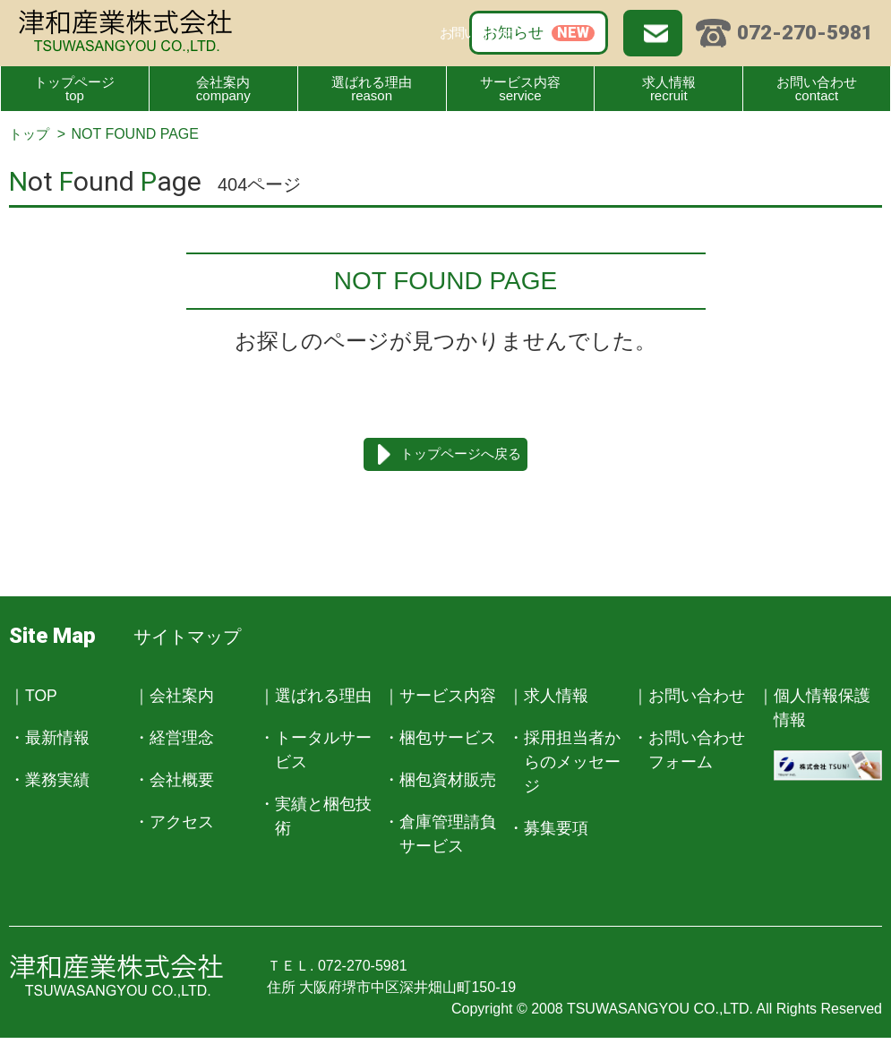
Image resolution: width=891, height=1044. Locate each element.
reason (372, 85)
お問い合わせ (580, 31)
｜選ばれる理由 (315, 698)
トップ (30, 133)
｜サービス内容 (439, 698)
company (223, 85)
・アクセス (173, 825)
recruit (668, 85)
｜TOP (33, 698)
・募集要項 (548, 831)
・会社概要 (173, 783)
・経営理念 (173, 740)
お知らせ (440, 31)
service (521, 85)
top (75, 85)
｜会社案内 (173, 698)
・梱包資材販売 (439, 783)
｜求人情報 (548, 698)
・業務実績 (49, 783)
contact (816, 85)
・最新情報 (49, 740)
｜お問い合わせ (688, 698)
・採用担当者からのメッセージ (564, 765)
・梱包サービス (439, 740)
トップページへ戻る (461, 455)
